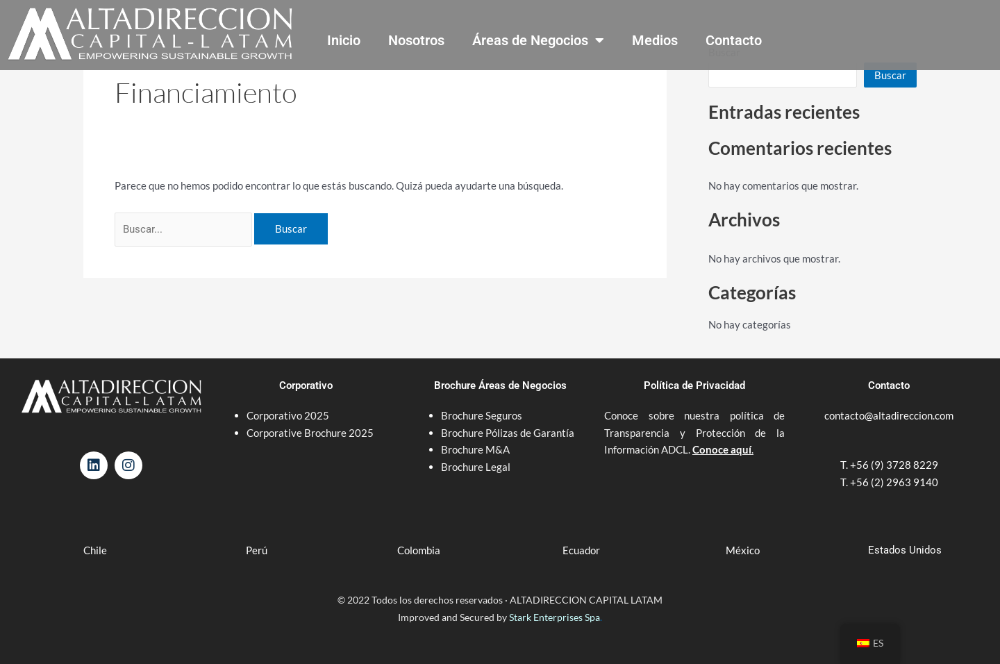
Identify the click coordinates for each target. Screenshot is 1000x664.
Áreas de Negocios (538, 40)
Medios (655, 40)
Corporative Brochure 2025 (311, 432)
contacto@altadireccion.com (888, 415)
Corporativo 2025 (289, 415)
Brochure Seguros (481, 415)
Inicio (343, 40)
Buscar (890, 75)
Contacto (734, 40)
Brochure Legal (475, 466)
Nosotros (416, 40)
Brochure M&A (475, 449)
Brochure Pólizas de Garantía (507, 432)
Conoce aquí (721, 449)
